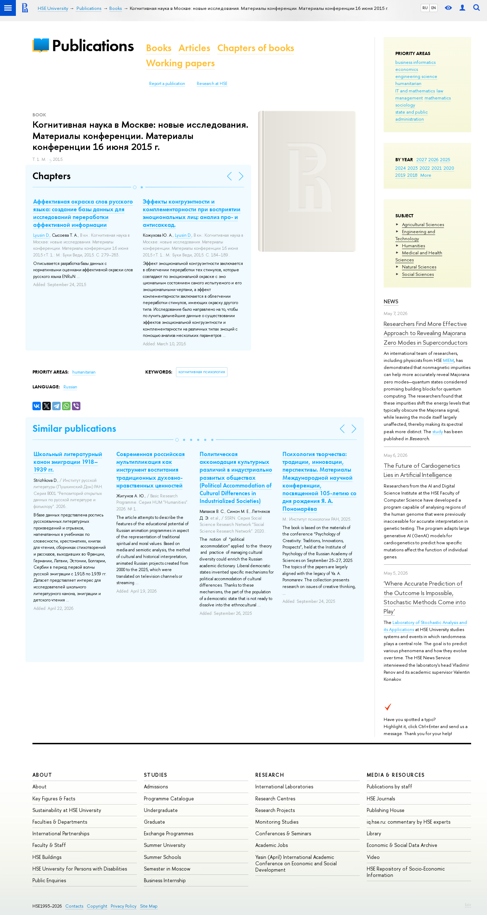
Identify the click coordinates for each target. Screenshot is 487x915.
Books (158, 48)
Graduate (154, 821)
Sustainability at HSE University (66, 810)
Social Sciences (418, 274)
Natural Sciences (419, 266)
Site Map (149, 906)
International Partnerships (60, 833)
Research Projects (275, 810)
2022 (425, 168)
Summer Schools (162, 857)
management (409, 98)
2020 (449, 168)
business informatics (415, 62)
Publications (93, 45)
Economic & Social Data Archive (402, 845)
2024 (400, 168)
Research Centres (275, 798)
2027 (421, 159)
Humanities (413, 245)
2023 (413, 168)
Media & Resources (396, 774)
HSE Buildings (46, 857)
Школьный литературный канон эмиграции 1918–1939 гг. (68, 461)
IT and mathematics (415, 90)
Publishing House (385, 810)
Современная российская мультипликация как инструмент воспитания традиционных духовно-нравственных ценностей (150, 469)
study (437, 431)
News (391, 301)
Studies (156, 774)
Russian (70, 387)
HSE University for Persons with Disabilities (79, 868)
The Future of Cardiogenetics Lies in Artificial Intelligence (422, 470)
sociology (405, 105)
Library (374, 833)
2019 (400, 175)
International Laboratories (284, 786)
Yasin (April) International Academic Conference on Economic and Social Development (296, 863)
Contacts (74, 906)
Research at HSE (212, 83)
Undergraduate (161, 810)
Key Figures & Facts (53, 798)
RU (425, 7)
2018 (412, 175)
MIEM (448, 360)
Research (269, 774)
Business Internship (165, 880)
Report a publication (167, 83)
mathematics (438, 98)
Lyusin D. (41, 235)
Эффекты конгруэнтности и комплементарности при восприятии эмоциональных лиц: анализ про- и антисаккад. (192, 213)
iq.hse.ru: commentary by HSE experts (408, 821)
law (440, 90)
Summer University (164, 845)
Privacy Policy (123, 906)
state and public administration (411, 115)
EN (433, 7)
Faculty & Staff (49, 845)
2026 (433, 159)
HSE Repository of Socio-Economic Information (406, 871)
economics (406, 69)
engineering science (416, 76)
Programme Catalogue (169, 798)
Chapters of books (255, 48)
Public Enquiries (49, 880)
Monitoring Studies (276, 821)
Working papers (180, 63)
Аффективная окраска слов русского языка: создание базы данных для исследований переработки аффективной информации (83, 213)
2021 (437, 168)
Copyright (97, 906)
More (425, 175)
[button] (134, 187)
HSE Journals (381, 798)
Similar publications (74, 428)
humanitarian (408, 83)
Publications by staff (389, 786)
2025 (445, 159)
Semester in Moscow (167, 868)
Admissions (156, 786)
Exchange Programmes (168, 833)
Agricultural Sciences (423, 224)
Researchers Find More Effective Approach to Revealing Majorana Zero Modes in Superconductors (426, 333)
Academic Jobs (271, 845)
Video (373, 857)
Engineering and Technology (415, 235)
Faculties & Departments (59, 821)
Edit (468, 904)
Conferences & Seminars (283, 833)
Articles (194, 48)
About (42, 774)
